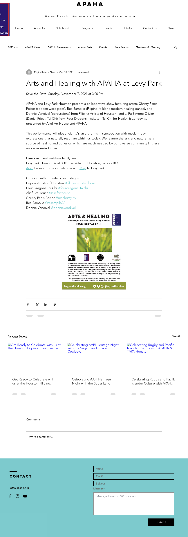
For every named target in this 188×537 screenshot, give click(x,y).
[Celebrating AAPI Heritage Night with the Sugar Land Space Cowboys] (94, 358)
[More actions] (160, 72)
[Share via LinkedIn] (46, 304)
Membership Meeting (148, 47)
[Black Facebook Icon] (10, 496)
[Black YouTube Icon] (25, 496)
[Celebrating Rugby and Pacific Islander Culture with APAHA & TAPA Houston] (153, 358)
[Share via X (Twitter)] (37, 304)
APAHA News (32, 47)
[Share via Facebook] (28, 304)
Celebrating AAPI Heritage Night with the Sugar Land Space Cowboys (91, 381)
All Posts (13, 47)
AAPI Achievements (59, 47)
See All (176, 336)
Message (98, 488)
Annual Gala (85, 47)
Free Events (122, 47)
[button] (175, 47)
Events (103, 47)
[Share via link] (55, 304)
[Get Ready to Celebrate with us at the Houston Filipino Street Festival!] (34, 358)
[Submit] (161, 522)
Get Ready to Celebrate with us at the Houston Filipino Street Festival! (33, 381)
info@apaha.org (19, 487)
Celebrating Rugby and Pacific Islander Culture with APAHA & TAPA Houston (153, 381)
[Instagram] (17, 496)
